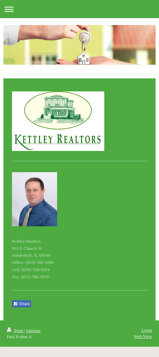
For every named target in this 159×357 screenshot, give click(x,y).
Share (21, 304)
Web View (143, 336)
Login (147, 330)
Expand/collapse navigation (79, 9)
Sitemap (33, 330)
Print (15, 330)
